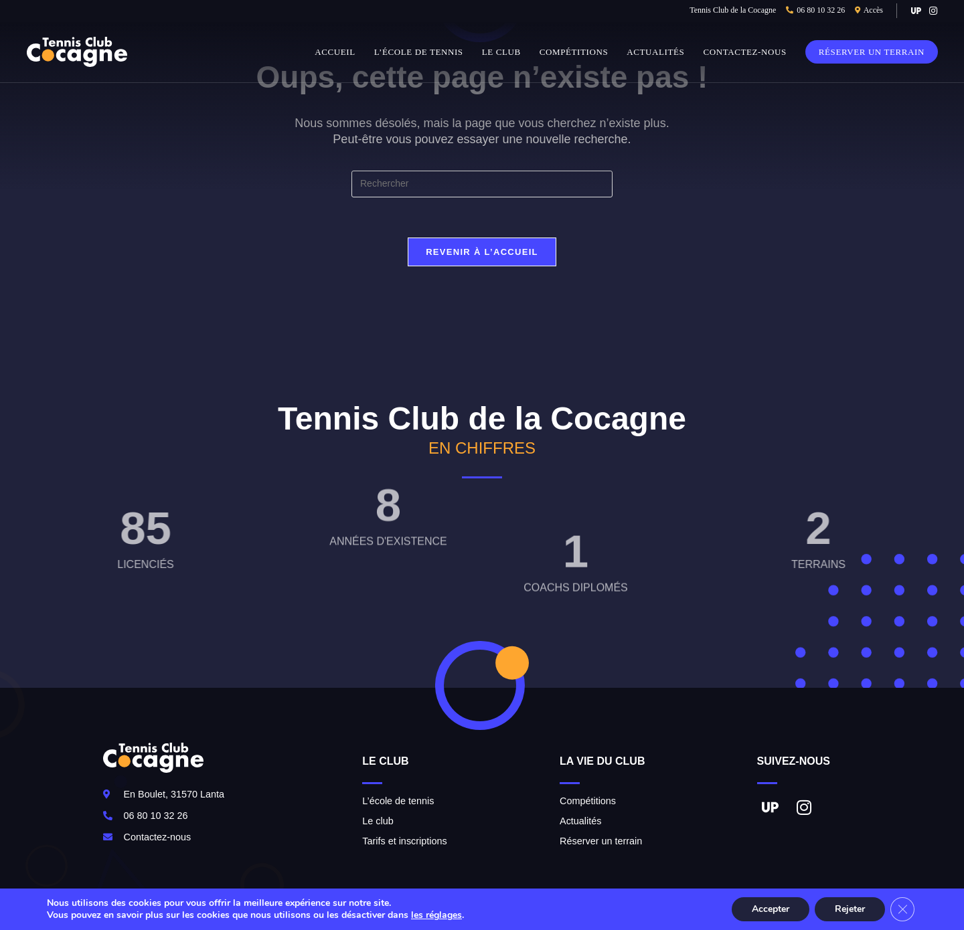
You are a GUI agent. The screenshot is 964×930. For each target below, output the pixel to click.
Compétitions (588, 801)
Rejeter (850, 909)
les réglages (436, 915)
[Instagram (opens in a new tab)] (931, 10)
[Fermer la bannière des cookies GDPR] (902, 909)
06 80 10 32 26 (821, 10)
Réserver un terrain (601, 841)
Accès (873, 10)
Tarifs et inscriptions (404, 841)
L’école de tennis (398, 801)
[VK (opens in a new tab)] (916, 10)
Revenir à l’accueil (482, 252)
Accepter (770, 909)
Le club (377, 821)
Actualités (580, 821)
